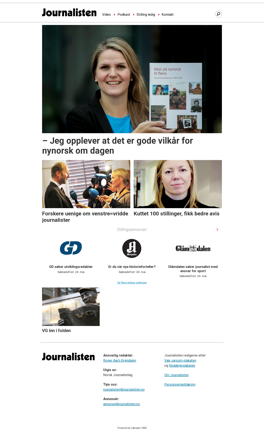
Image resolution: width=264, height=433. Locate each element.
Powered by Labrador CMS (132, 428)
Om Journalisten (176, 375)
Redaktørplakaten (182, 365)
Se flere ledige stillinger (132, 282)
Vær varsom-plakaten (180, 360)
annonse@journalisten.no (121, 404)
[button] (217, 229)
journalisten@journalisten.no (124, 389)
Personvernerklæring (179, 384)
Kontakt (168, 15)
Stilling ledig (146, 15)
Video (106, 15)
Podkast (124, 15)
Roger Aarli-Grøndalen (119, 360)
